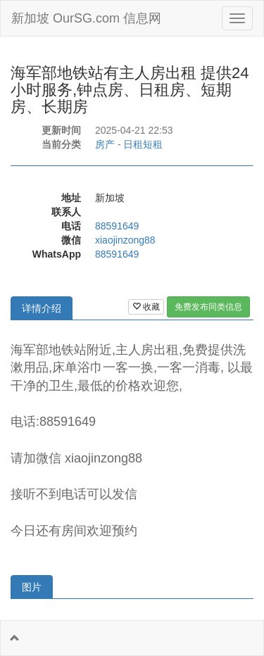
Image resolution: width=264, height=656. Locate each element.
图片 (32, 587)
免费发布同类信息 (208, 307)
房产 (105, 144)
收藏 (146, 307)
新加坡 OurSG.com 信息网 (86, 18)
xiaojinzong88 (125, 240)
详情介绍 (41, 308)
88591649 (117, 226)
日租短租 (143, 144)
